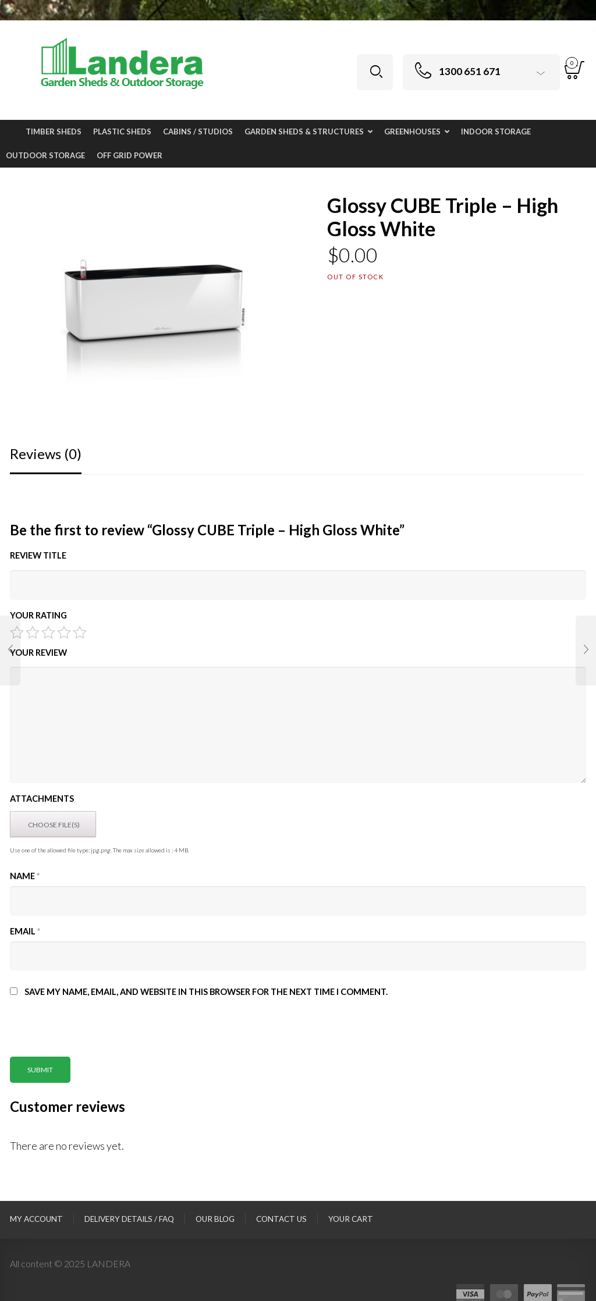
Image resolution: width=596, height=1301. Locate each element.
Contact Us (281, 1219)
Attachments (42, 799)
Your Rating (38, 615)
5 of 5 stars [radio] (80, 632)
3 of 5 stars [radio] (48, 632)
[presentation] (98, 1034)
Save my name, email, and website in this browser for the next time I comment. (206, 992)
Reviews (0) (45, 453)
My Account (36, 1219)
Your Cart (350, 1219)
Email (25, 931)
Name (25, 876)
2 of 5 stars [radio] (33, 632)
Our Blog (215, 1219)
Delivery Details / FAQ (129, 1219)
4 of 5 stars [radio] (64, 632)
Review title (38, 555)
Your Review (38, 652)
